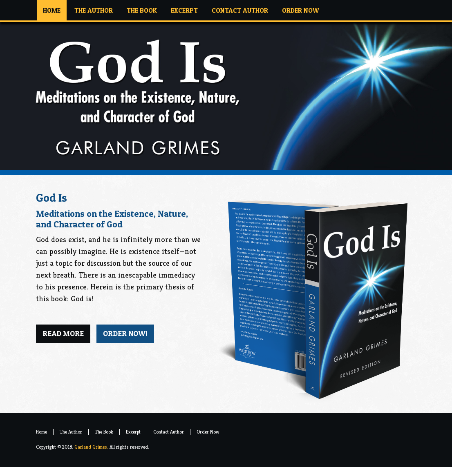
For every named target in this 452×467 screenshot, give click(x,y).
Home (41, 432)
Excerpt (133, 432)
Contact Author (168, 432)
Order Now (208, 432)
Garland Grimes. (91, 447)
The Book (104, 432)
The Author (71, 432)
